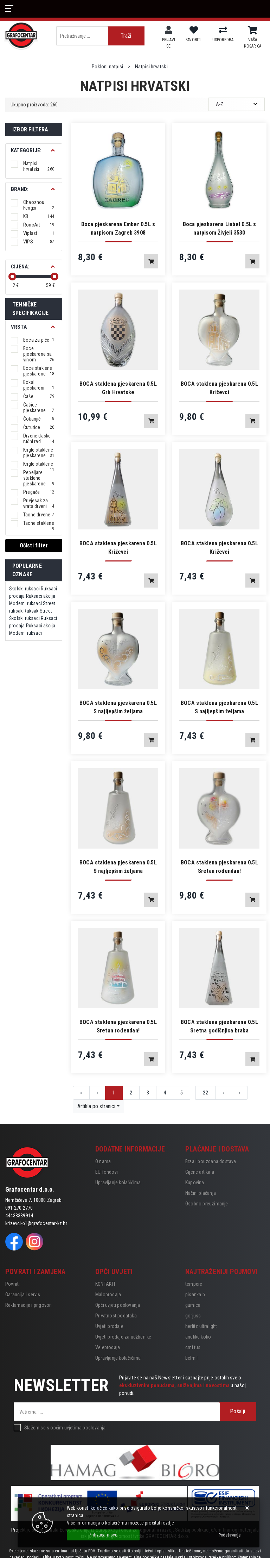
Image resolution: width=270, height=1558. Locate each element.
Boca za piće (38, 340)
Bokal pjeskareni (38, 385)
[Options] (229, 1535)
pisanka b (195, 1294)
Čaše (38, 396)
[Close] (103, 1534)
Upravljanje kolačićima (118, 1182)
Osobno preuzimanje (206, 1203)
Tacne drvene (38, 514)
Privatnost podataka (116, 1315)
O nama (103, 1161)
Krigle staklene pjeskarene (38, 452)
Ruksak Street (38, 611)
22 (205, 1092)
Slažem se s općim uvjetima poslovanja (64, 1427)
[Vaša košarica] (252, 30)
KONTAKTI (105, 1284)
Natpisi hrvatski (38, 166)
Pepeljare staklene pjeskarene (38, 478)
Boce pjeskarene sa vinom (38, 354)
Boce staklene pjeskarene (38, 371)
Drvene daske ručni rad (38, 438)
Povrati (12, 1284)
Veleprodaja (107, 1347)
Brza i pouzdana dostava (210, 1161)
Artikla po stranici (96, 1106)
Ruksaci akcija (41, 596)
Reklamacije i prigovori (28, 1305)
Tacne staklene (38, 523)
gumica (192, 1305)
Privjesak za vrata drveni (38, 503)
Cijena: (20, 266)
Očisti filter (34, 545)
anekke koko (198, 1337)
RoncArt (38, 225)
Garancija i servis (22, 1294)
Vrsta (19, 327)
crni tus (193, 1347)
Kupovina (194, 1182)
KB (38, 216)
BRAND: (19, 189)
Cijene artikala (199, 1172)
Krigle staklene (38, 464)
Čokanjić (38, 419)
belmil (191, 1358)
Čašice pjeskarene (38, 407)
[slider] (12, 276)
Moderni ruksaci (25, 603)
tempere (193, 1284)
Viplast (38, 233)
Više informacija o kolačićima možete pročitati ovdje (120, 1523)
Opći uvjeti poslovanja (117, 1305)
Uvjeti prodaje (109, 1326)
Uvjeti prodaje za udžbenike (123, 1337)
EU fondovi (106, 1172)
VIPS (38, 241)
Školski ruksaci (24, 588)
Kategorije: (26, 150)
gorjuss (193, 1315)
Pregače (38, 492)
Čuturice (38, 427)
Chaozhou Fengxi (38, 205)
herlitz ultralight (201, 1326)
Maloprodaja (108, 1294)
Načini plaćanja (200, 1193)
